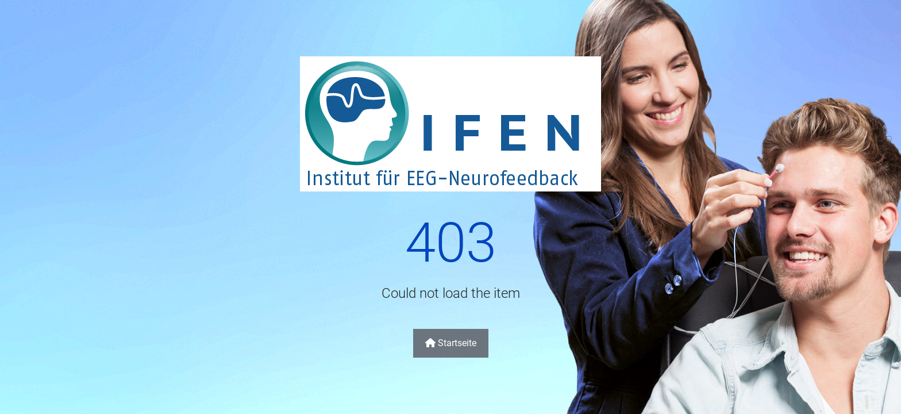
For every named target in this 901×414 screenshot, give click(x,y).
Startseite (450, 343)
